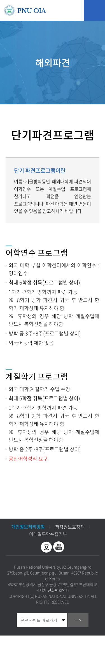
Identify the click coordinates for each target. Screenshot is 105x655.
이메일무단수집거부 (48, 534)
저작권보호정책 (70, 526)
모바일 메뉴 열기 (94, 10)
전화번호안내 (58, 590)
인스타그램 (46, 547)
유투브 (58, 547)
